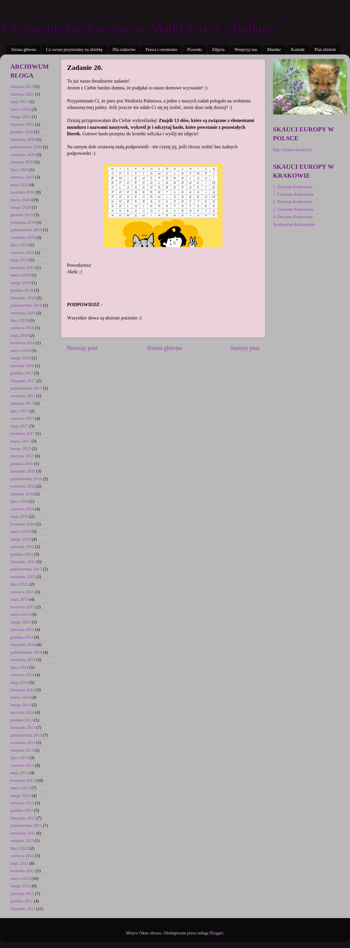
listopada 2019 (22, 222)
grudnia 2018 (21, 290)
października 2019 (26, 229)
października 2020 (26, 146)
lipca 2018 (19, 320)
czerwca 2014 (22, 674)
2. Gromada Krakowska (293, 209)
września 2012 (22, 833)
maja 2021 (19, 101)
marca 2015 (20, 614)
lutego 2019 (20, 282)
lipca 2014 (19, 667)
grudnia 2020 (21, 131)
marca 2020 (20, 199)
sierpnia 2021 (22, 86)
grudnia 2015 (21, 554)
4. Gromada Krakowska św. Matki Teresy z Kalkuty (138, 28)
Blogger (216, 933)
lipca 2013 (19, 757)
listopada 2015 (22, 561)
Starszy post (245, 348)
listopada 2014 (22, 644)
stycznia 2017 (22, 456)
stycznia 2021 (22, 124)
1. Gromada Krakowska (293, 194)
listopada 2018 (22, 297)
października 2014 (26, 652)
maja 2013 (19, 772)
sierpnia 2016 (22, 493)
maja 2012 (19, 863)
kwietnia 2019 (22, 267)
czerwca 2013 (22, 765)
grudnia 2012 (21, 810)
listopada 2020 (22, 139)
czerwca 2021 (22, 94)
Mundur (274, 49)
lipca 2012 (19, 848)
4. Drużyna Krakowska (292, 216)
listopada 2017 (22, 380)
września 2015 (22, 576)
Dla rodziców (124, 49)
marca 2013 (20, 787)
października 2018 (26, 305)
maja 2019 (19, 260)
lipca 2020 (19, 169)
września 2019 (22, 237)
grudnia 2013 (21, 720)
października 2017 (26, 388)
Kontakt (297, 49)
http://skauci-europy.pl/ (293, 149)
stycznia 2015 (22, 629)
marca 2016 (20, 531)
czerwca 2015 (22, 591)
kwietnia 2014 (22, 689)
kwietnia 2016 (22, 524)
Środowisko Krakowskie (294, 224)
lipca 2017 (19, 411)
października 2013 (26, 735)
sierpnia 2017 (22, 403)
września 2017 (22, 395)
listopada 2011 (22, 908)
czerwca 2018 (22, 327)
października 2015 (26, 569)
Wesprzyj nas (246, 49)
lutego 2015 (20, 622)
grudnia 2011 (21, 901)
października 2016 (26, 478)
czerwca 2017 (22, 418)
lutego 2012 (20, 885)
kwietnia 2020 (22, 192)
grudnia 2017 (21, 373)
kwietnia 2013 (22, 780)
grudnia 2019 (21, 214)
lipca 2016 (19, 501)
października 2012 (26, 825)
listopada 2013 (22, 727)
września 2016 (22, 486)
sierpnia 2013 (22, 750)
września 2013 (22, 742)
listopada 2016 (22, 471)
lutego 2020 (20, 207)
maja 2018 (19, 335)
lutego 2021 (20, 116)
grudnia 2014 (21, 637)
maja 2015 (19, 599)
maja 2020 (19, 184)
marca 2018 (20, 350)
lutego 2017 (20, 448)
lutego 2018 (20, 358)
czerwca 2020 (22, 177)
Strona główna (23, 49)
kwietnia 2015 (22, 607)
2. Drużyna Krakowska (292, 201)
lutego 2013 (20, 795)
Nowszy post (82, 348)
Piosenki (194, 49)
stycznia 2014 (22, 712)
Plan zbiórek (325, 49)
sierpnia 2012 (22, 840)
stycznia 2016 (22, 546)
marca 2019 (20, 275)
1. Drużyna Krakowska (292, 186)
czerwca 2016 (22, 509)
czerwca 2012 (22, 855)
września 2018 (22, 313)
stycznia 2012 (22, 893)
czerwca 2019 (22, 252)
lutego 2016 (20, 539)
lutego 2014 (20, 705)
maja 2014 (19, 682)
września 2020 (22, 154)
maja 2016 (19, 516)
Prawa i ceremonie (161, 49)
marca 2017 (20, 441)
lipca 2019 (19, 244)
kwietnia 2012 (22, 870)
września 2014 (22, 659)
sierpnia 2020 (22, 162)
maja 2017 (19, 426)
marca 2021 (20, 109)
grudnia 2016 (21, 463)
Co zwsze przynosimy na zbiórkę (74, 49)
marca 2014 (20, 697)
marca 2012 (20, 878)
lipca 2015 (19, 584)
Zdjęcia (218, 49)
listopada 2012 (22, 818)
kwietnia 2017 (22, 433)
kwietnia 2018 (22, 342)
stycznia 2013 (22, 803)
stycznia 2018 (22, 365)
